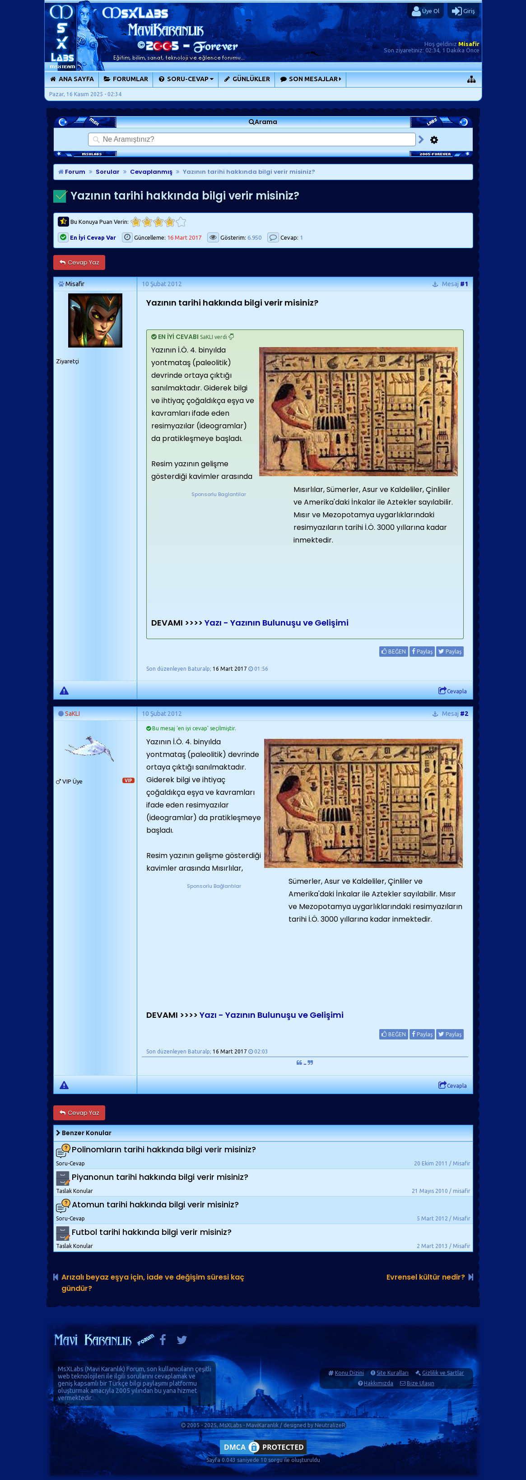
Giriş (463, 11)
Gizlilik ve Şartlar (443, 1373)
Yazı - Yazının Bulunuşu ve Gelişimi (277, 622)
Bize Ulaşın (420, 1383)
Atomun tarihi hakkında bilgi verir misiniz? (155, 1204)
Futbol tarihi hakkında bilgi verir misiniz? (152, 1232)
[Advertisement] (219, 555)
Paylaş (422, 651)
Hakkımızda (378, 1383)
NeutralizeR (330, 1425)
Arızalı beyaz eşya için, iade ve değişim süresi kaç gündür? (152, 1283)
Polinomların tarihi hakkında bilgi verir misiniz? (164, 1149)
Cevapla (452, 691)
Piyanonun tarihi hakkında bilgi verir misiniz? (160, 1177)
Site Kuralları (393, 1373)
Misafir (468, 44)
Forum (71, 171)
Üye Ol (425, 11)
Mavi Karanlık (105, 1369)
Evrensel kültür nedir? (425, 1277)
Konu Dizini (349, 1373)
